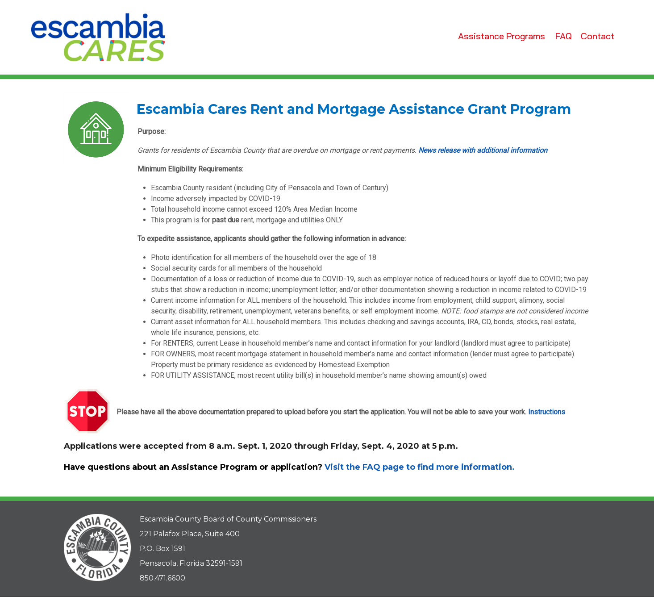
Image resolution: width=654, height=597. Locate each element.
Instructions (546, 412)
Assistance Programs (501, 36)
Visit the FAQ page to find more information (418, 467)
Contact (597, 36)
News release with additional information (482, 150)
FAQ (563, 36)
